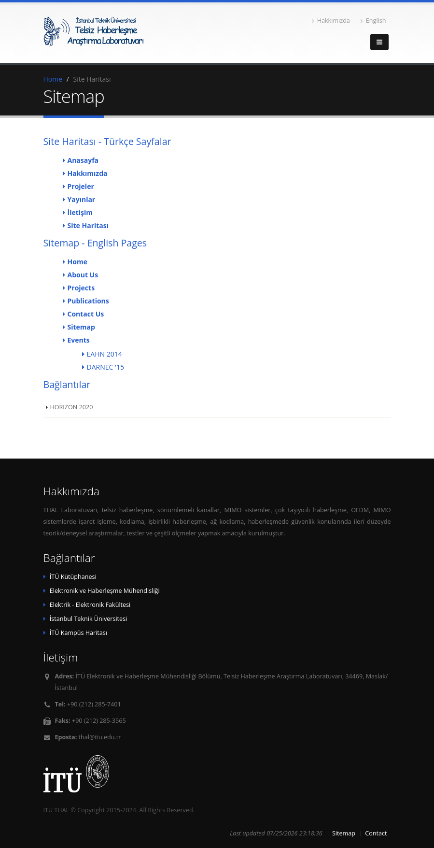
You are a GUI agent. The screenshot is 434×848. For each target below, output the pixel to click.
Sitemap (81, 326)
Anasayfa (83, 160)
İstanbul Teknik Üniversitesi (88, 619)
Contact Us (86, 313)
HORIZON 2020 (71, 407)
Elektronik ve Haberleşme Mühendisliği (105, 591)
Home (53, 79)
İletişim (80, 212)
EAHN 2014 (104, 354)
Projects (81, 287)
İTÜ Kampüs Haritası (78, 633)
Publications (88, 300)
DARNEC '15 (106, 367)
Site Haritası (88, 225)
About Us (83, 274)
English (373, 20)
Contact (376, 833)
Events (79, 340)
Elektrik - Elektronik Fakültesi (90, 605)
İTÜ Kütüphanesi (73, 577)
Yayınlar (82, 199)
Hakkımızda (331, 20)
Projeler (81, 186)
